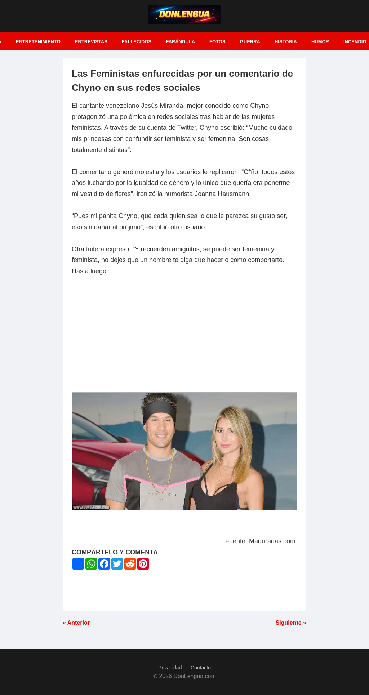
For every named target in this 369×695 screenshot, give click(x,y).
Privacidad (170, 667)
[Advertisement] (184, 338)
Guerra (250, 41)
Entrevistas (91, 41)
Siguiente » (291, 623)
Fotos (217, 41)
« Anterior (76, 623)
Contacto (201, 667)
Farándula (180, 41)
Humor (320, 41)
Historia (286, 41)
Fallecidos (136, 41)
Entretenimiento (38, 41)
